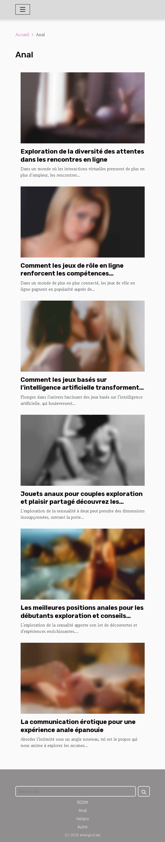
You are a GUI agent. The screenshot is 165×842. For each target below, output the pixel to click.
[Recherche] (75, 791)
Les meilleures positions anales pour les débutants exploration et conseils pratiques (82, 615)
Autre (82, 827)
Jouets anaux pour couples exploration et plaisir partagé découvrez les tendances (82, 501)
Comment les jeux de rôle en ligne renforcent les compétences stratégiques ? (72, 273)
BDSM (82, 802)
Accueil (22, 34)
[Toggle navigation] (22, 9)
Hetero (82, 818)
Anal (82, 810)
